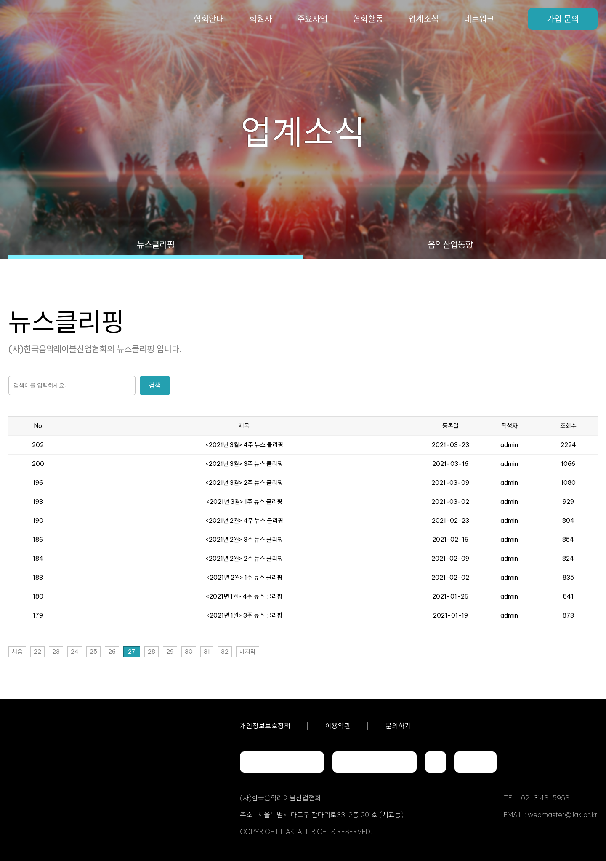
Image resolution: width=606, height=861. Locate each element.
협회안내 (209, 18)
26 (112, 651)
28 (151, 651)
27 (132, 651)
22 (37, 651)
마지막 (247, 651)
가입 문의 (563, 18)
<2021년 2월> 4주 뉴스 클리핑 (244, 520)
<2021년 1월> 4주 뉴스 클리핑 (244, 596)
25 (93, 651)
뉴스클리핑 (156, 244)
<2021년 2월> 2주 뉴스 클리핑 (244, 558)
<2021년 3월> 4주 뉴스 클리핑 (244, 445)
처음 (17, 651)
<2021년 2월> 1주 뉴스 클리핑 (244, 577)
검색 (155, 385)
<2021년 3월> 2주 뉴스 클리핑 (244, 483)
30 (189, 651)
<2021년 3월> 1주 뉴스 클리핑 (244, 501)
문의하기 (398, 726)
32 (225, 651)
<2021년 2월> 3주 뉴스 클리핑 (244, 539)
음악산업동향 (450, 244)
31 (207, 651)
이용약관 (338, 726)
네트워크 (479, 18)
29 (170, 651)
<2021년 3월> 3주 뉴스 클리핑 (244, 464)
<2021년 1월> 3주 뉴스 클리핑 (244, 615)
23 (56, 651)
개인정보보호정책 (265, 726)
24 (75, 651)
